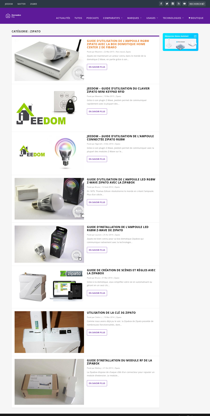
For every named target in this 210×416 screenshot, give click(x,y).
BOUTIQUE (196, 13)
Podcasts (92, 13)
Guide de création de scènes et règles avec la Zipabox (121, 267)
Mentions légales (110, 412)
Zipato (128, 47)
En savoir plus (97, 62)
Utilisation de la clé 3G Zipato (111, 308)
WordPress (58, 412)
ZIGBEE (33, 3)
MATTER (22, 3)
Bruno (97, 182)
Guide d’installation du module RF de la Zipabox (119, 357)
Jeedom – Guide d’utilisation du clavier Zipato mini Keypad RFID (118, 85)
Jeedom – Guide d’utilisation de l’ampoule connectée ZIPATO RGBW (120, 133)
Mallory (98, 363)
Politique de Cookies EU (163, 412)
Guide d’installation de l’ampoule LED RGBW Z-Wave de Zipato (118, 224)
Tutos (78, 13)
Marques (133, 13)
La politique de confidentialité (135, 412)
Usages (150, 13)
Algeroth (98, 139)
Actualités (63, 13)
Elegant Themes (29, 412)
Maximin (98, 47)
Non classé (120, 47)
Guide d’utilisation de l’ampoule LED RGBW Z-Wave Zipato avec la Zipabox (121, 176)
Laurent (98, 230)
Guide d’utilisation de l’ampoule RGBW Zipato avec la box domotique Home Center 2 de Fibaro (118, 40)
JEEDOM (9, 3)
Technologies (172, 13)
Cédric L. (98, 313)
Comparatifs (111, 13)
